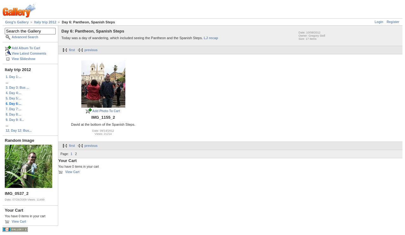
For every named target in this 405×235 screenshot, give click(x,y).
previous (91, 50)
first (72, 50)
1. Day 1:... (13, 77)
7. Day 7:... (13, 109)
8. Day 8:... (13, 114)
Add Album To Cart (26, 48)
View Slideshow (23, 59)
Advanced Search (25, 37)
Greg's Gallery (17, 22)
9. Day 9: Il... (15, 120)
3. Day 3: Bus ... (17, 87)
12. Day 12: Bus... (19, 130)
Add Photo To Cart (106, 111)
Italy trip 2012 (45, 22)
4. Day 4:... (13, 93)
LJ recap (211, 38)
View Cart (19, 221)
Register (393, 22)
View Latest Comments (29, 53)
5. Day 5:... (13, 98)
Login (379, 22)
